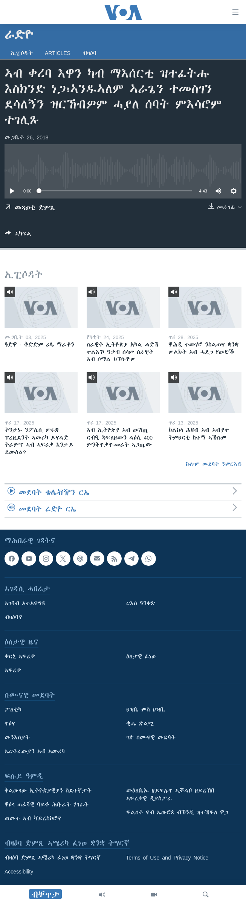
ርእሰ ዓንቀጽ (140, 603)
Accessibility (19, 871)
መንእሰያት (17, 737)
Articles (57, 53)
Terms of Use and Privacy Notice (167, 857)
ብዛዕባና (13, 617)
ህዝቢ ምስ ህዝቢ (145, 709)
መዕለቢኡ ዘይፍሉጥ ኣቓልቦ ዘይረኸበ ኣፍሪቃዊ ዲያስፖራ (170, 794)
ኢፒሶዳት (22, 53)
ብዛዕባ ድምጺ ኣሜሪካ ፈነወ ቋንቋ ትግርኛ (53, 857)
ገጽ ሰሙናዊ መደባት (151, 737)
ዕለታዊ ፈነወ (141, 656)
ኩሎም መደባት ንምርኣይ (213, 464)
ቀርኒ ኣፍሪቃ (20, 656)
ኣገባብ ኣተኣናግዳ (25, 603)
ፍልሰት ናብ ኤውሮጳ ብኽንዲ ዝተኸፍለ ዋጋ (177, 812)
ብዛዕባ (89, 53)
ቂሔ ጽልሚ (140, 723)
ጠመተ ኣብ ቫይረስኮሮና (33, 818)
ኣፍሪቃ (13, 670)
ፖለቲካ (13, 709)
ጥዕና (10, 723)
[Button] (18, 235)
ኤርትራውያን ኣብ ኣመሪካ (35, 751)
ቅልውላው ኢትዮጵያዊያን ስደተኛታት (48, 790)
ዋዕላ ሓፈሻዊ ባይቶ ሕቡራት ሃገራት (47, 804)
